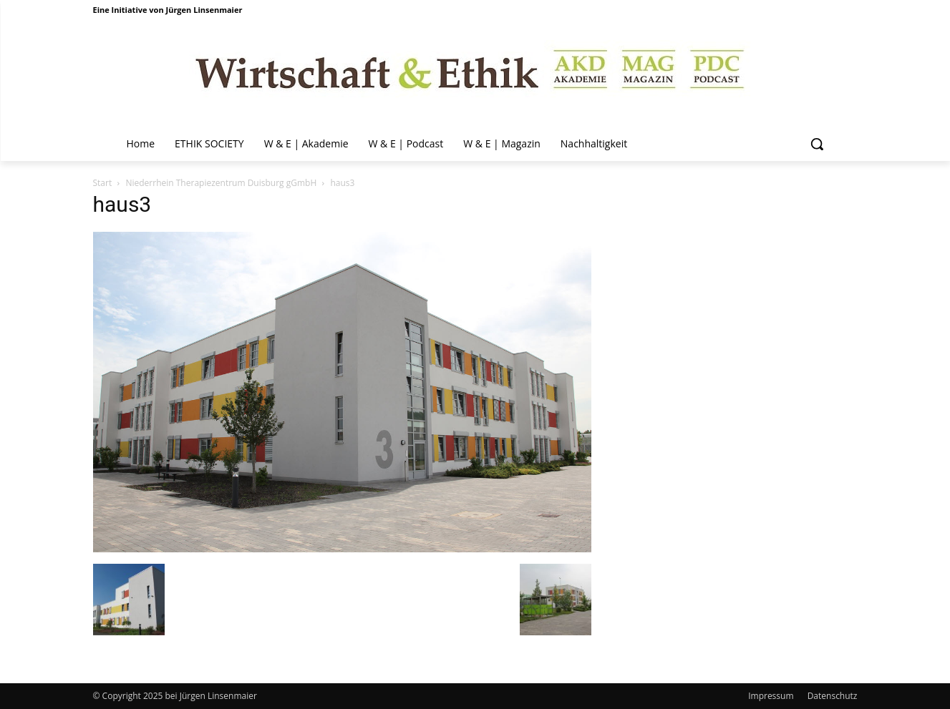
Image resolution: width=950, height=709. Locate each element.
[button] (817, 144)
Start (102, 183)
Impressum (770, 696)
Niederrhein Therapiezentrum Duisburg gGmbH (220, 183)
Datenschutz (833, 696)
